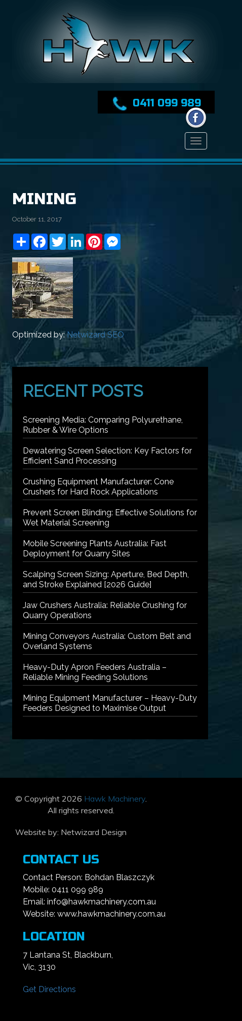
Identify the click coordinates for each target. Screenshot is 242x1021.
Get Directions (49, 989)
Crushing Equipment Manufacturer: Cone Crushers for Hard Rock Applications (98, 487)
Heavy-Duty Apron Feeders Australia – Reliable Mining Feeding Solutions (95, 672)
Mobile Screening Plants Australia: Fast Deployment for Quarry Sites (95, 548)
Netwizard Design (94, 832)
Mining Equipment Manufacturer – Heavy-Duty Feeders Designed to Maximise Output (110, 703)
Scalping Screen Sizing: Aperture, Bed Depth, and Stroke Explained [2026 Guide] (106, 579)
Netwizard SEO (95, 334)
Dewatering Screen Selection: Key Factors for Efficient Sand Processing (107, 456)
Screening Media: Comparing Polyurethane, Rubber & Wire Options (103, 425)
